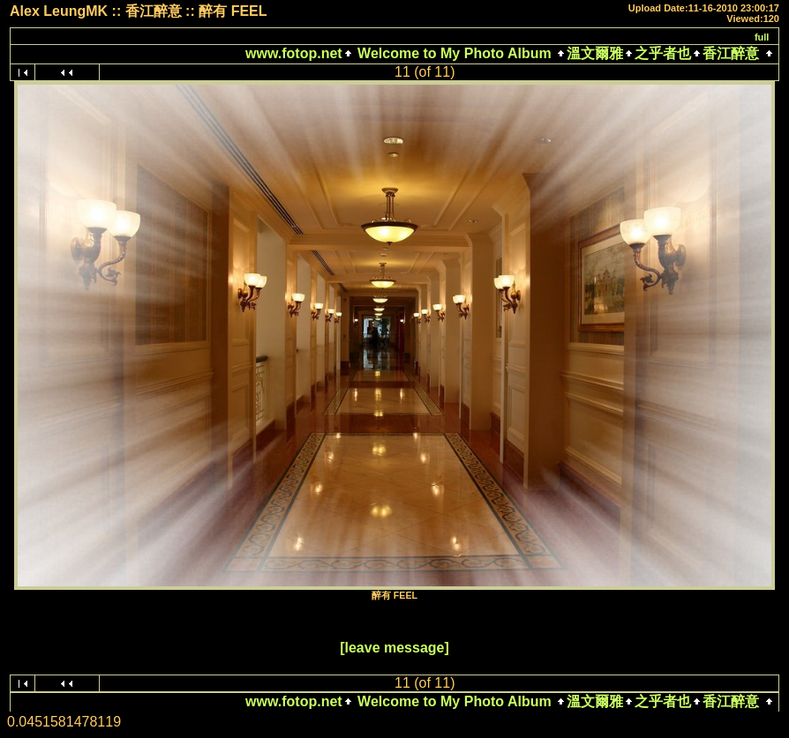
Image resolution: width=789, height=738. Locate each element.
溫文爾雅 (595, 53)
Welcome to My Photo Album (454, 53)
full (762, 37)
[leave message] (394, 647)
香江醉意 (731, 53)
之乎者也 (663, 53)
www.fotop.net (293, 53)
